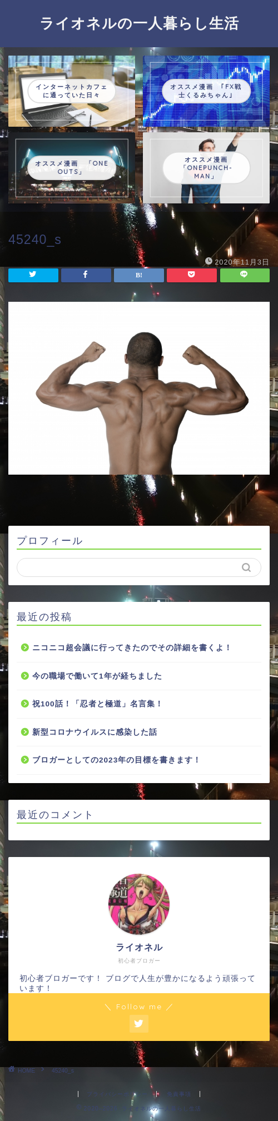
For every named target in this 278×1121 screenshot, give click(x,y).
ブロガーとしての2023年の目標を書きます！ (116, 760)
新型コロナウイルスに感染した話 (94, 732)
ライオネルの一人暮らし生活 (139, 23)
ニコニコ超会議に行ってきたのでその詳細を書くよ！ (132, 648)
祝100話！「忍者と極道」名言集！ (97, 704)
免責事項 (179, 1094)
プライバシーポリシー (117, 1094)
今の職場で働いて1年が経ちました (97, 676)
